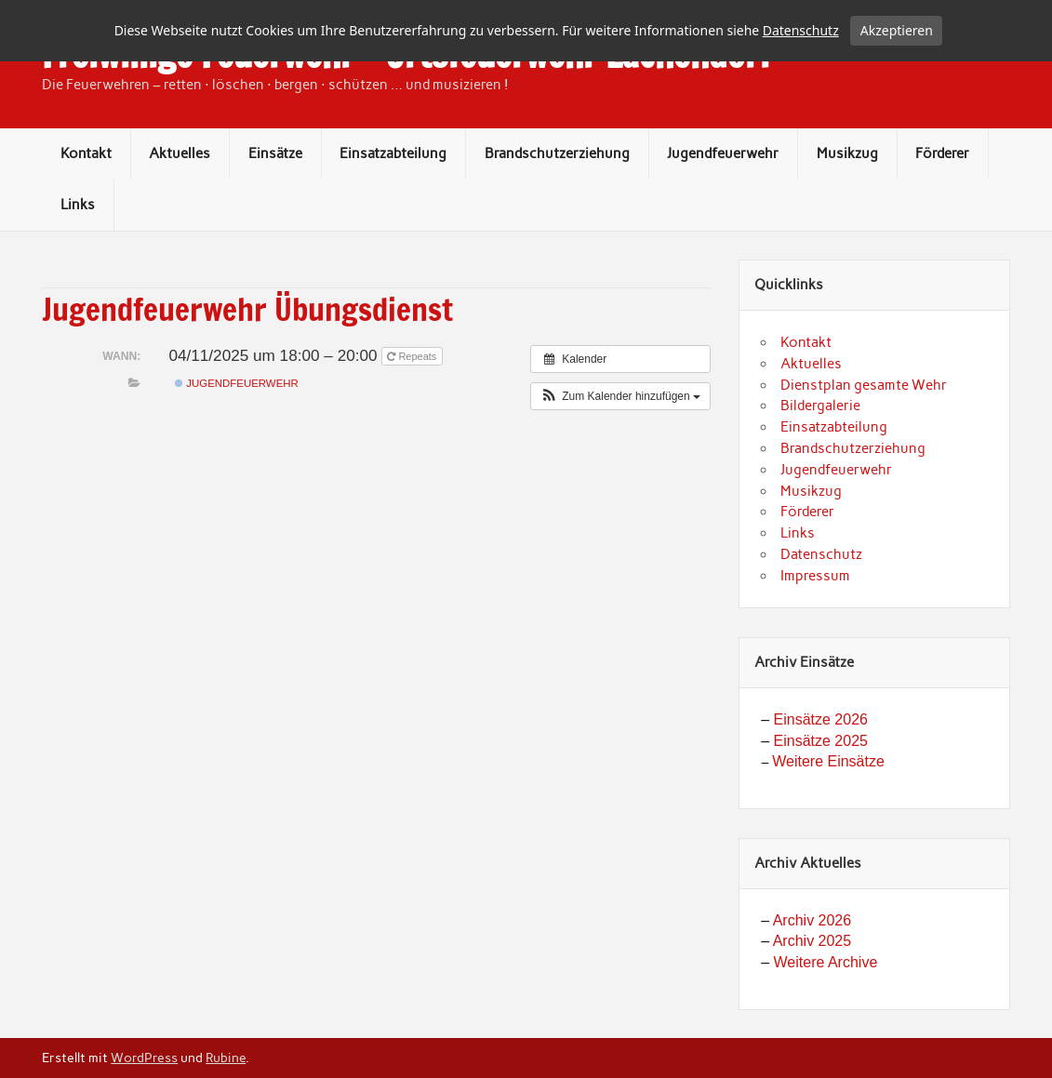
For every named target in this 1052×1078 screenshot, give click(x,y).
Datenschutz (821, 612)
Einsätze (275, 211)
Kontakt (86, 211)
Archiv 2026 (812, 978)
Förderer (942, 211)
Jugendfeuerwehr (723, 211)
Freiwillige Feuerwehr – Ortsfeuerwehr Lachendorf (406, 112)
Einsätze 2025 (821, 798)
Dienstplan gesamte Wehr (863, 442)
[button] (620, 454)
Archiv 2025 (812, 999)
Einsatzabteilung (393, 211)
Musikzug (847, 211)
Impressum (815, 633)
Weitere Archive (826, 1020)
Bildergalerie (820, 464)
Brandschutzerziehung (557, 211)
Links (77, 262)
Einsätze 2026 (821, 777)
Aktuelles (179, 211)
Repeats (413, 413)
